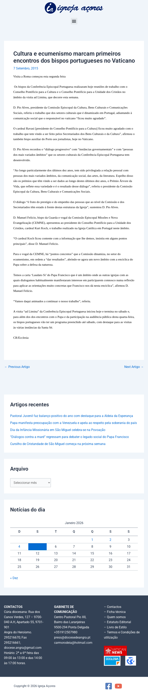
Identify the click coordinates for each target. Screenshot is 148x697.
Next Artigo (134, 367)
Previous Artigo (17, 367)
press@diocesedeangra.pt (72, 637)
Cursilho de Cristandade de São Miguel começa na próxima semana (58, 444)
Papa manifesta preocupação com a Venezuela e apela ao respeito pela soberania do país (73, 423)
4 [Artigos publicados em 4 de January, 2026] (19, 546)
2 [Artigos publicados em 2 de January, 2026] (110, 540)
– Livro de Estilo (115, 627)
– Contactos (112, 607)
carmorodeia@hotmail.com (73, 643)
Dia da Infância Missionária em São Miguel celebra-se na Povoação (57, 430)
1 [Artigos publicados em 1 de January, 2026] (92, 540)
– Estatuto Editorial (117, 622)
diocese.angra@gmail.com (22, 648)
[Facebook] (108, 686)
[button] (74, 21)
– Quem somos (115, 617)
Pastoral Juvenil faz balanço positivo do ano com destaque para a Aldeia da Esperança (71, 416)
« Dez (14, 578)
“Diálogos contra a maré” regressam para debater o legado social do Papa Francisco (69, 437)
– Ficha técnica (115, 612)
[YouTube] (118, 686)
